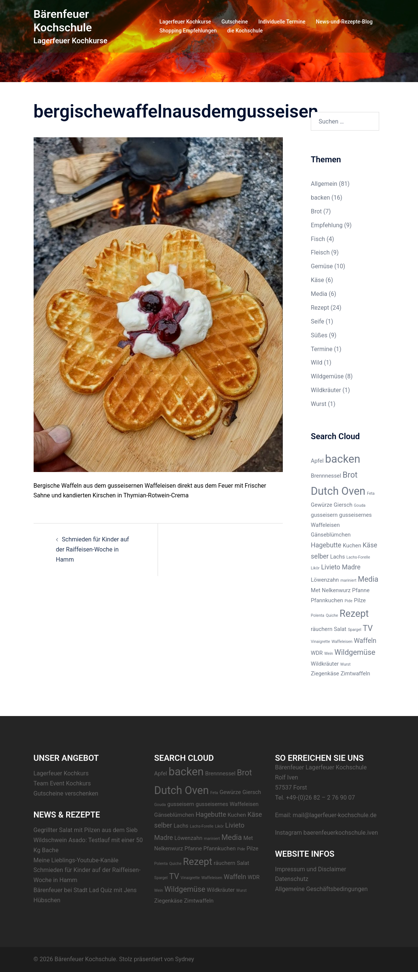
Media (319, 293)
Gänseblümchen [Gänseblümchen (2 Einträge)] (331, 534)
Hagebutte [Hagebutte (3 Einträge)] (326, 545)
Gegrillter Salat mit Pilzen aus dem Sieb (86, 830)
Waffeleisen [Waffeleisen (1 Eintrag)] (341, 641)
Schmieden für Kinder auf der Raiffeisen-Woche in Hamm (92, 549)
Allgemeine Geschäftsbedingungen (321, 889)
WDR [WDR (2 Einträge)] (317, 653)
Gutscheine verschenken (66, 793)
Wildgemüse (327, 376)
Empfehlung (327, 225)
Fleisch (320, 252)
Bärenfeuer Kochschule (63, 20)
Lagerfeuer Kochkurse (185, 22)
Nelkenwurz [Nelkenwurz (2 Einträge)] (336, 590)
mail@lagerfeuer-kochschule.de (335, 815)
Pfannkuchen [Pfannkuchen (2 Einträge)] (327, 600)
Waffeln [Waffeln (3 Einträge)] (365, 640)
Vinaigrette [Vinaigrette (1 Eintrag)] (320, 641)
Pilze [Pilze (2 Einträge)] (360, 600)
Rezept (320, 307)
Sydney (184, 959)
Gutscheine (235, 22)
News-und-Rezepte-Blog (344, 22)
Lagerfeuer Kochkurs (61, 773)
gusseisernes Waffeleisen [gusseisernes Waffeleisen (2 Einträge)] (227, 804)
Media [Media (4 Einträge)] (368, 579)
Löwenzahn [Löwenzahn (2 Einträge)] (325, 579)
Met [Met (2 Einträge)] (316, 590)
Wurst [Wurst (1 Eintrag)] (345, 664)
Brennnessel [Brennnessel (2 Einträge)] (326, 475)
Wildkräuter (326, 390)
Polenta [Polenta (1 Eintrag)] (317, 615)
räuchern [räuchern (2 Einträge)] (321, 629)
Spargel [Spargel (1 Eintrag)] (354, 629)
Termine (321, 349)
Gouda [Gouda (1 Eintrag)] (359, 505)
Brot (316, 211)
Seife (317, 321)
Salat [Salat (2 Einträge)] (340, 629)
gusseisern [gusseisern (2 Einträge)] (324, 515)
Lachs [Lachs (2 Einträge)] (337, 556)
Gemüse (322, 266)
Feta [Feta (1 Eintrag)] (371, 493)
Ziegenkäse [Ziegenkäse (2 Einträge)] (325, 673)
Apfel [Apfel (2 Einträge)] (317, 460)
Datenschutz (291, 878)
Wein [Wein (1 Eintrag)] (328, 653)
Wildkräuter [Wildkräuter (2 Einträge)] (325, 663)
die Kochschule (245, 31)
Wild (316, 362)
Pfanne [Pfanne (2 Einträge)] (361, 590)
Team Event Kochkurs (62, 783)
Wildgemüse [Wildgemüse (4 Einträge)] (354, 652)
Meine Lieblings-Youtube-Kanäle (76, 860)
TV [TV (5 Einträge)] (368, 628)
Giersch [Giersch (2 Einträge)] (343, 504)
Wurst (318, 403)
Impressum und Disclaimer (310, 869)
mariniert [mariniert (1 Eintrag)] (348, 580)
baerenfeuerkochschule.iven (340, 832)
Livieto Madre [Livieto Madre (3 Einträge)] (340, 567)
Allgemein (324, 183)
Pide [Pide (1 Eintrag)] (348, 600)
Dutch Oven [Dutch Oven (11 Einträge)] (338, 491)
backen (320, 197)
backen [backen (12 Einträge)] (342, 459)
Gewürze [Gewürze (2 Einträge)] (321, 504)
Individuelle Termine (282, 22)
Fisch (318, 239)
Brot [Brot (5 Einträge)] (350, 474)
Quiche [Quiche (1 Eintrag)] (332, 615)
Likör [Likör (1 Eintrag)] (315, 568)
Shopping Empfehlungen (188, 31)
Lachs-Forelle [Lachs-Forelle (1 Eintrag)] (358, 557)
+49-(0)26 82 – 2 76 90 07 (320, 797)
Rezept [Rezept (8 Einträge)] (354, 613)
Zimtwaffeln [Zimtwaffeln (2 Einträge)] (355, 673)
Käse (317, 280)
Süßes (319, 335)
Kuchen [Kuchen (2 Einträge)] (352, 545)
